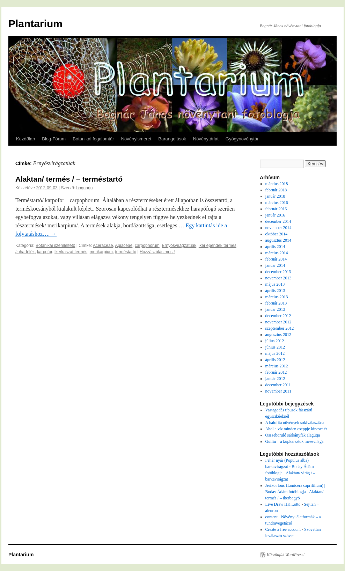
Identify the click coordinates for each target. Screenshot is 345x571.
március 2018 (276, 183)
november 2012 (278, 322)
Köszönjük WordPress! (285, 554)
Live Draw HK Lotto (283, 504)
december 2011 (278, 384)
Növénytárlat (206, 138)
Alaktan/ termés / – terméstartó (69, 179)
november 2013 (278, 278)
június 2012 (275, 347)
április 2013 (275, 290)
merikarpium (101, 251)
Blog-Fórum (54, 138)
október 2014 (276, 234)
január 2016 (275, 215)
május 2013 (275, 284)
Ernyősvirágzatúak (179, 245)
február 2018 (276, 190)
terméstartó (125, 251)
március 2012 (276, 366)
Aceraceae (103, 245)
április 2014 (275, 246)
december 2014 (278, 221)
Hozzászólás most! (157, 251)
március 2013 (276, 296)
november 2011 (278, 391)
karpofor (44, 251)
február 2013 (276, 303)
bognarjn (84, 187)
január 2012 (275, 378)
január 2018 (275, 196)
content (271, 516)
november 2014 (278, 227)
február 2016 (276, 208)
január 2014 (275, 265)
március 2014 (276, 252)
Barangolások (172, 138)
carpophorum (147, 245)
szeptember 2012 (279, 328)
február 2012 (276, 372)
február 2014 (276, 259)
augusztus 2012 (278, 334)
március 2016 (276, 202)
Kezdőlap (25, 138)
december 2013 (278, 271)
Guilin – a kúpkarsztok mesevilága (294, 441)
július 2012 (274, 340)
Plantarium (35, 23)
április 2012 (275, 359)
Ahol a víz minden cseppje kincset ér (296, 428)
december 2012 (278, 315)
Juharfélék (25, 251)
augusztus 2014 (278, 240)
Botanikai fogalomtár (93, 138)
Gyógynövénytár (242, 138)
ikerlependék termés (217, 245)
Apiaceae (123, 245)
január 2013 (275, 309)
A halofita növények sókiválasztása (294, 422)
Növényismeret (136, 138)
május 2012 (275, 353)
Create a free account (283, 529)
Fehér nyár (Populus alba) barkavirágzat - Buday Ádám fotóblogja (289, 466)
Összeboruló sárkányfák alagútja (292, 435)
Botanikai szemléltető (55, 245)
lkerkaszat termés (70, 251)
